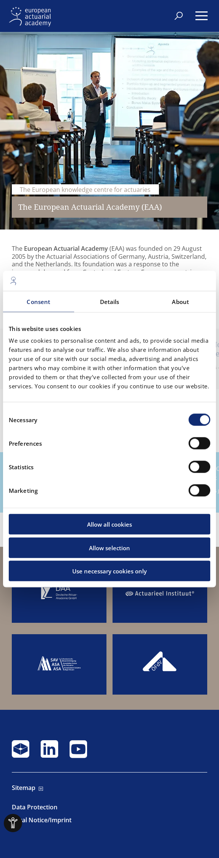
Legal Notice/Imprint (41, 820)
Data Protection (34, 807)
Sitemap (23, 788)
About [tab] (180, 301)
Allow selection (109, 547)
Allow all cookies (109, 524)
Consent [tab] (38, 301)
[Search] (179, 15)
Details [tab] (109, 301)
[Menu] (201, 16)
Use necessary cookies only (109, 571)
